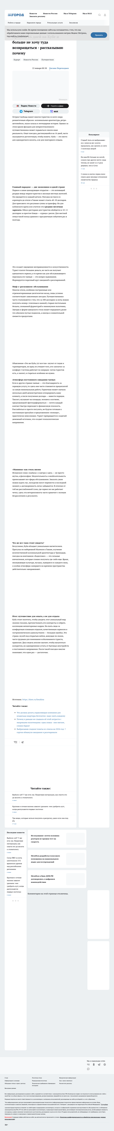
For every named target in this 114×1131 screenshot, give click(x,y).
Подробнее (104, 1104)
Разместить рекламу (65, 1083)
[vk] (16, 742)
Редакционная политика (39, 1081)
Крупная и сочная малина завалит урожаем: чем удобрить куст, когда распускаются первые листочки (40, 809)
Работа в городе (14, 23)
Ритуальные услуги (55, 23)
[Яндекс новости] (26, 106)
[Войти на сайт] (105, 15)
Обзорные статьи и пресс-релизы (15, 1083)
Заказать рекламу (37, 16)
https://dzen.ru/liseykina (33, 699)
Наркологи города (34, 23)
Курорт (17, 59)
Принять (99, 35)
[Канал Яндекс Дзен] (55, 106)
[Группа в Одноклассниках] (93, 1064)
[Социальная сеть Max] (55, 111)
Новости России (50, 13)
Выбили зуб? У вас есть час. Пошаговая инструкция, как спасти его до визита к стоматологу (40, 798)
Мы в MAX (87, 13)
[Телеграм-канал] (26, 111)
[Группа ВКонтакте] (88, 1064)
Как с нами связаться (65, 1081)
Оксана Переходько (59, 68)
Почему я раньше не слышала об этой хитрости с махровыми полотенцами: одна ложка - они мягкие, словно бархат (41, 722)
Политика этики (37, 1078)
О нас (6, 1078)
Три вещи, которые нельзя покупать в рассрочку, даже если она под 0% (40, 821)
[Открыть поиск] (99, 15)
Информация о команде (12, 1081)
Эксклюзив (73, 23)
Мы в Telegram (70, 13)
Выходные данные (10, 1088)
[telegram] (23, 742)
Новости (33, 13)
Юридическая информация (67, 1078)
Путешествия (47, 59)
